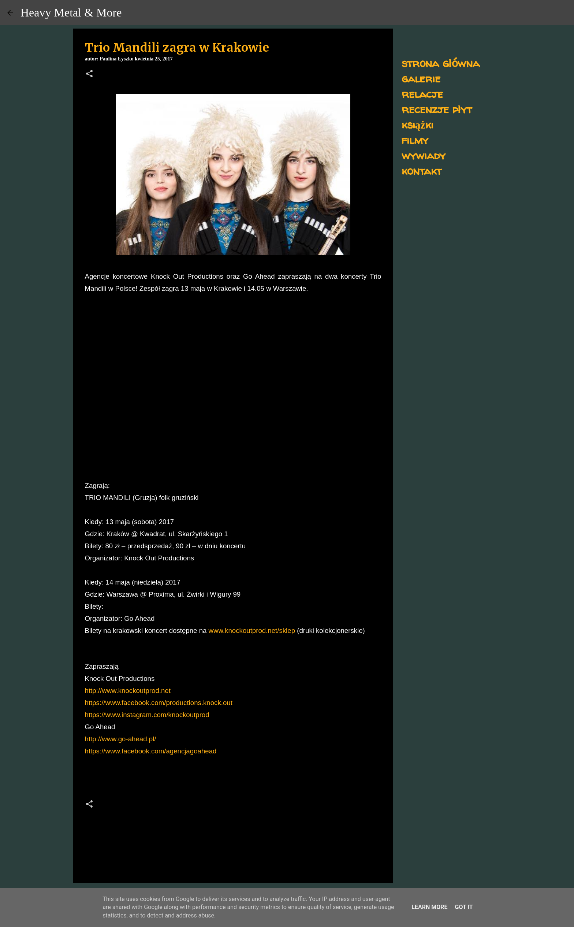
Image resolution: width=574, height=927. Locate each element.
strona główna (441, 62)
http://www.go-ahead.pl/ (120, 739)
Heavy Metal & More (71, 12)
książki (417, 124)
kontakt (421, 170)
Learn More (429, 907)
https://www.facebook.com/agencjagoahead (151, 751)
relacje (422, 93)
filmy (415, 139)
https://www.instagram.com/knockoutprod (147, 715)
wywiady (424, 155)
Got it (464, 907)
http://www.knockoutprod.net (128, 690)
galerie (421, 78)
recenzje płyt (437, 108)
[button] (89, 74)
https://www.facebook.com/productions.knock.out (158, 703)
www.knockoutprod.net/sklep (252, 630)
